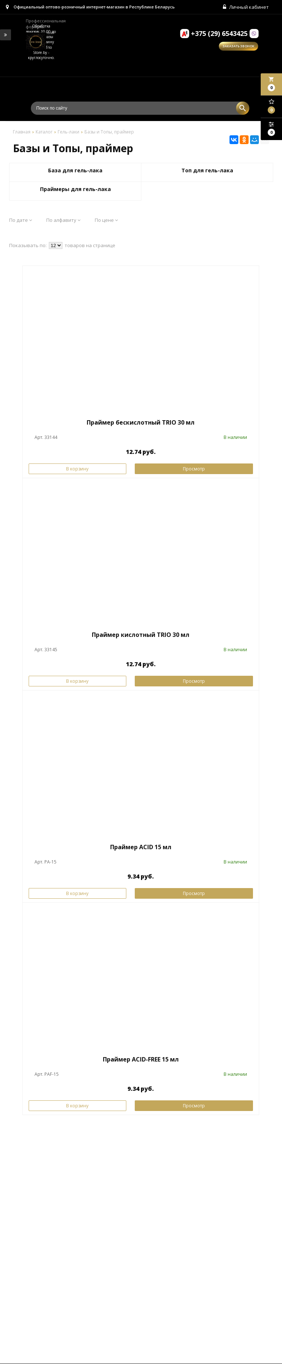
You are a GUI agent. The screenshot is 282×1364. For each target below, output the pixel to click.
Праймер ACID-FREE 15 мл (141, 1060)
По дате (20, 220)
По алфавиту (63, 220)
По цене (106, 220)
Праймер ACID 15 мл (140, 847)
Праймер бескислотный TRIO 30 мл (141, 423)
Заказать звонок (238, 46)
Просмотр (194, 469)
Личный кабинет (246, 7)
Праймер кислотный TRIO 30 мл (140, 635)
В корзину (77, 469)
